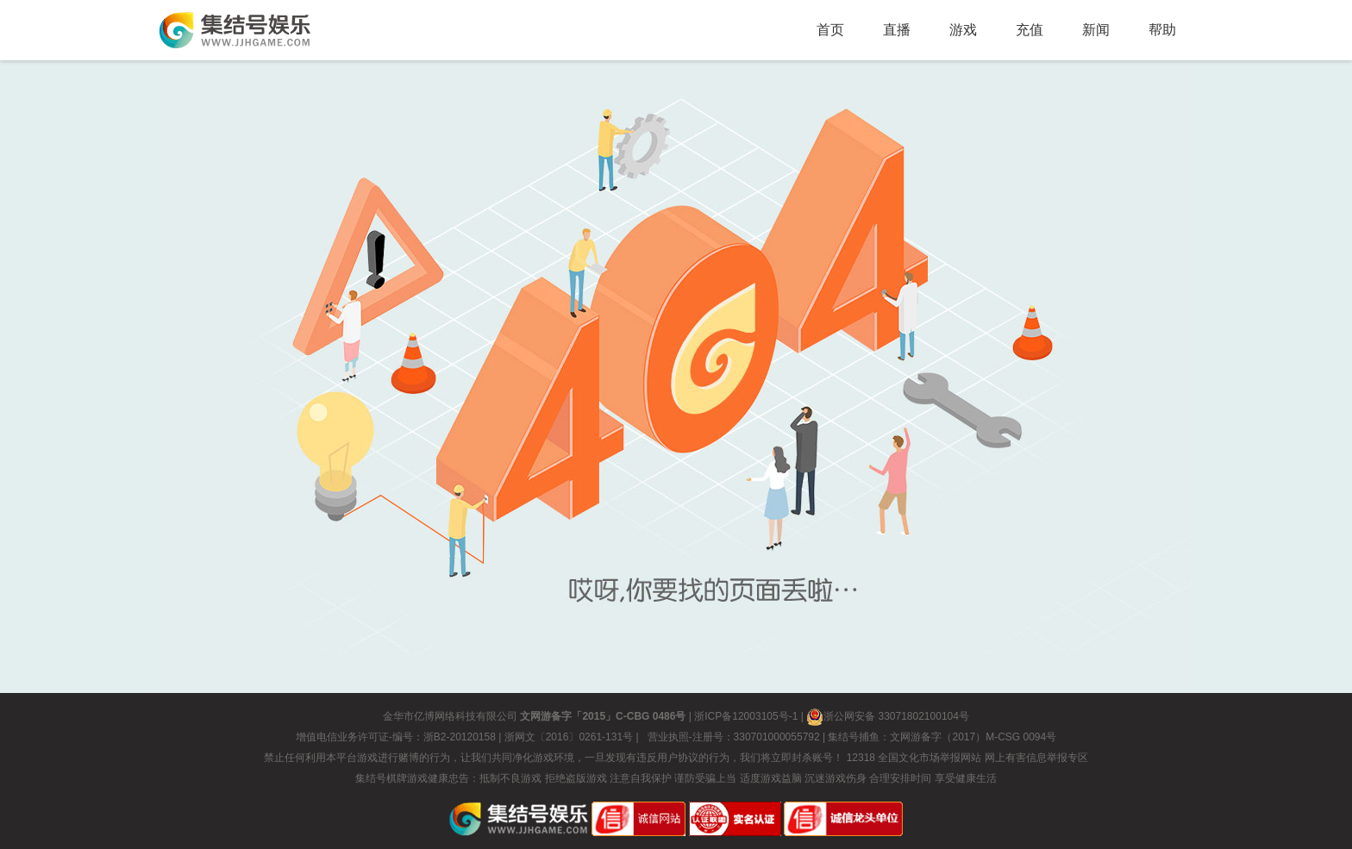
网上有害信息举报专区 (1036, 758)
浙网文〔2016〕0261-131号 (568, 737)
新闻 (1096, 29)
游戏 (963, 29)
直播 (897, 29)
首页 (830, 29)
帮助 (1162, 29)
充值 (1029, 29)
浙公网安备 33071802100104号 (887, 716)
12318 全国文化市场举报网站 (914, 758)
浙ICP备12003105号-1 (746, 716)
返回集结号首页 (234, 30)
